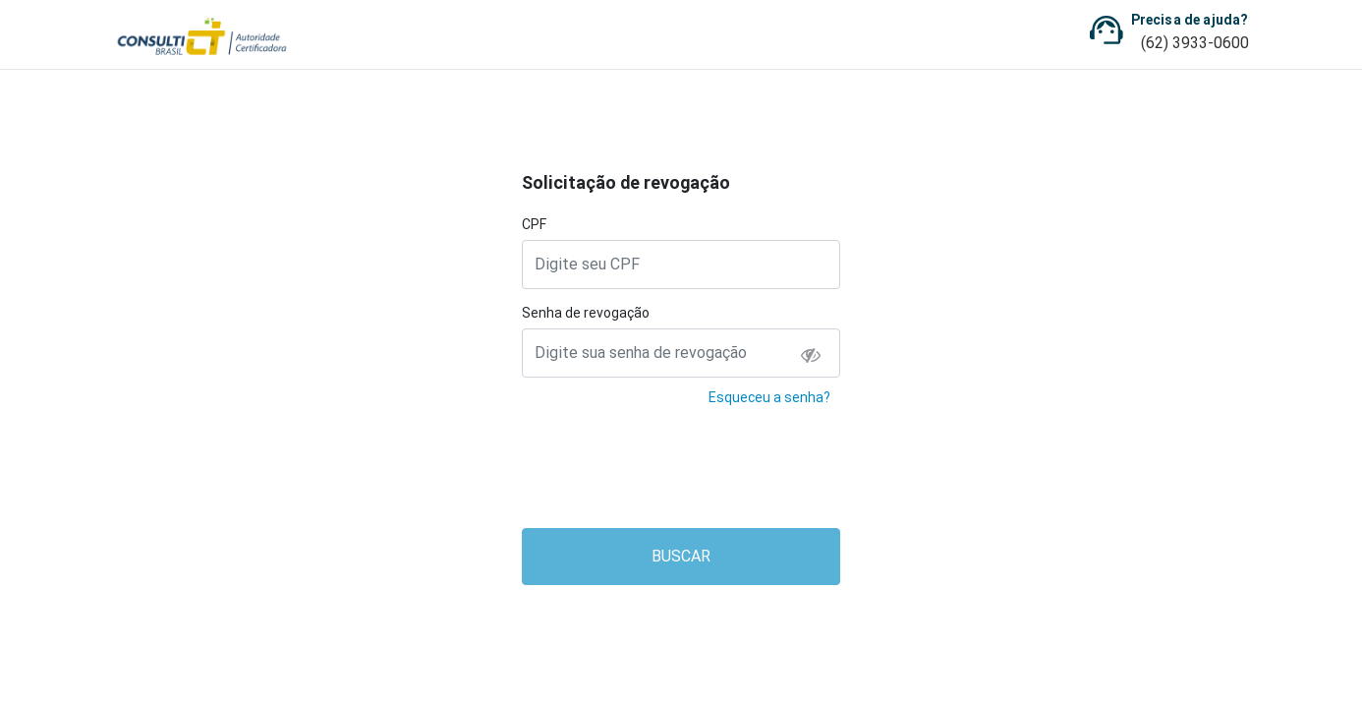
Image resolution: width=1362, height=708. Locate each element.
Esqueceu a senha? (769, 397)
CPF (534, 224)
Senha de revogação (586, 313)
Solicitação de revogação (626, 182)
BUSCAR (681, 556)
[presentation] (682, 474)
